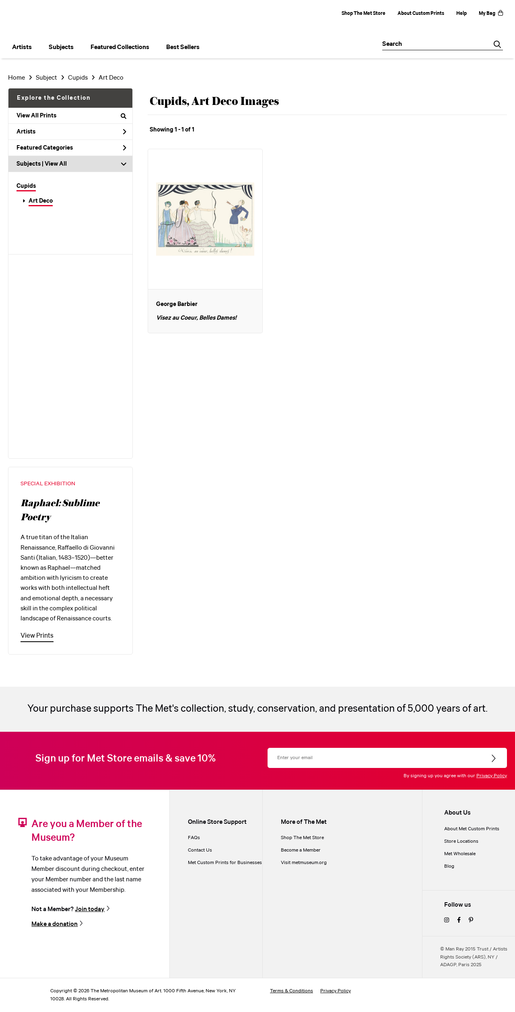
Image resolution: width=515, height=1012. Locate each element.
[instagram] (446, 920)
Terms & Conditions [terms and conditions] (291, 990)
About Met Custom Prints (471, 828)
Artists (71, 132)
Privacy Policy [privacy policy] (335, 990)
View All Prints (71, 116)
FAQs (194, 837)
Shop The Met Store (363, 13)
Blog (449, 866)
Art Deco (41, 201)
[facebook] (459, 920)
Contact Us (200, 850)
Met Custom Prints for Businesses (225, 862)
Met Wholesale (460, 853)
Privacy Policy (491, 775)
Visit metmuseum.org (304, 862)
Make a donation (54, 924)
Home (16, 78)
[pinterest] (471, 920)
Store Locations (461, 841)
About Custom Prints (421, 13)
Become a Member (301, 850)
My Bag (491, 13)
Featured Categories (71, 148)
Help (461, 13)
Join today (90, 909)
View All (56, 164)
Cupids (26, 186)
